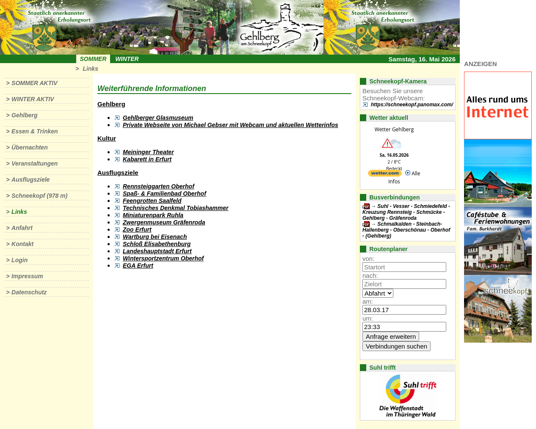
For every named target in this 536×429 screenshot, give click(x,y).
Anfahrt (22, 227)
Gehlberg (24, 115)
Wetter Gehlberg (394, 129)
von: (368, 258)
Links (90, 68)
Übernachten (29, 147)
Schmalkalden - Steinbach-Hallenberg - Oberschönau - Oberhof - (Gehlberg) (406, 230)
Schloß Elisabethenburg (157, 244)
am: (367, 301)
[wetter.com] (385, 174)
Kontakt (22, 244)
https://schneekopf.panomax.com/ (412, 105)
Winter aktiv (32, 99)
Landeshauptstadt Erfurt (157, 251)
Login (19, 260)
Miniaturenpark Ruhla (153, 215)
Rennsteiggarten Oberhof (158, 186)
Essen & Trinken (34, 131)
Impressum (27, 276)
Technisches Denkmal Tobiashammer (176, 208)
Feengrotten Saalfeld (152, 200)
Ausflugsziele (30, 179)
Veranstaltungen (34, 163)
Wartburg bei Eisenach (155, 236)
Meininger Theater (148, 152)
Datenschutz (29, 292)
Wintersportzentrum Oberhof (163, 258)
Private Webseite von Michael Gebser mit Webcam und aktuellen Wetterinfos (230, 125)
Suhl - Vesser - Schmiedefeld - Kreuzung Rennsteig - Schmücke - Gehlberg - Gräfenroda (406, 212)
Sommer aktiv (34, 83)
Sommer (93, 58)
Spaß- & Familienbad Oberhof (164, 193)
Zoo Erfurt (137, 229)
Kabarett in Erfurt (147, 159)
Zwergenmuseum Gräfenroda (164, 222)
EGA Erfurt (138, 265)
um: (367, 318)
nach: (370, 275)
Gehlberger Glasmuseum (158, 117)
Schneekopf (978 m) (39, 195)
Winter (126, 58)
